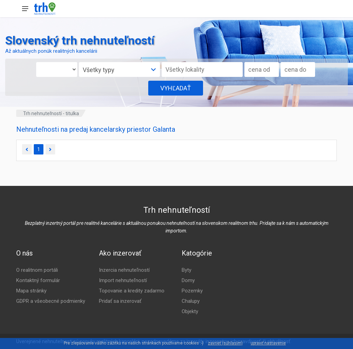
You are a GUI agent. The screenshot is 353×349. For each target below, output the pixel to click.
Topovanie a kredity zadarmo (131, 291)
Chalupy (191, 301)
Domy (188, 280)
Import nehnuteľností (123, 280)
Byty (186, 270)
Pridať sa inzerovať (120, 301)
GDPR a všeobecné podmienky (50, 301)
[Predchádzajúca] (27, 149)
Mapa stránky (31, 291)
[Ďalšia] (50, 149)
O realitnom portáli (37, 270)
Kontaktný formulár (38, 280)
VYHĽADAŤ (175, 88)
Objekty (190, 311)
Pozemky (192, 291)
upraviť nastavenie (268, 343)
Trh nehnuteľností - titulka (51, 113)
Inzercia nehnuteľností (124, 270)
